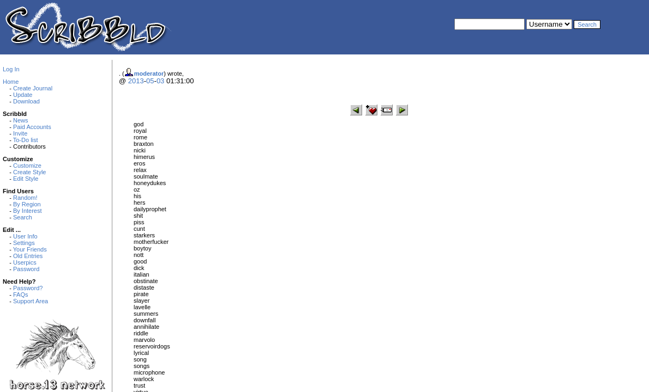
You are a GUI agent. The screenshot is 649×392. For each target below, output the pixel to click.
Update (22, 94)
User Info (25, 236)
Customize (27, 165)
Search (22, 217)
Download (26, 101)
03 (160, 81)
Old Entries (28, 256)
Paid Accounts (32, 127)
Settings (24, 243)
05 (150, 81)
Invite (20, 133)
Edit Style (25, 178)
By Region (27, 204)
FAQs (20, 294)
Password (26, 269)
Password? (28, 288)
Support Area (30, 301)
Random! (25, 197)
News (20, 120)
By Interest (27, 210)
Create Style (29, 172)
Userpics (25, 262)
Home (11, 81)
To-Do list (25, 140)
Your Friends (30, 249)
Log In (11, 69)
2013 (136, 81)
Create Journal (32, 88)
